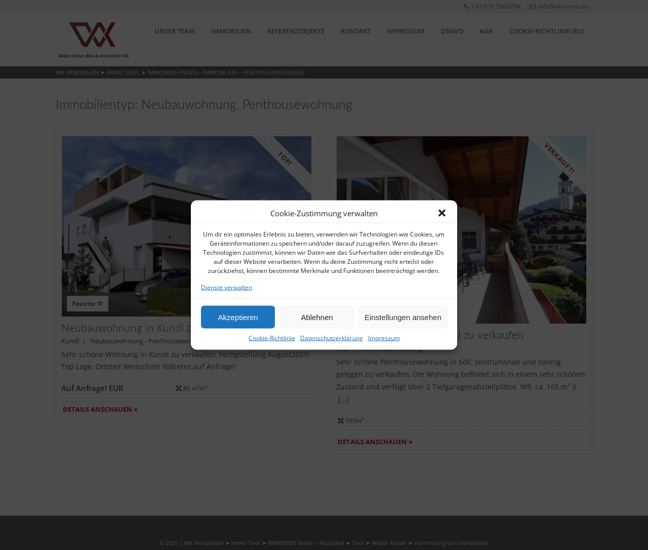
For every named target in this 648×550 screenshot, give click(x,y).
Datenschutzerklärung (331, 338)
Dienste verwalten (226, 287)
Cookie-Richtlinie (272, 338)
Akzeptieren (238, 316)
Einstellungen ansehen (402, 316)
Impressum (384, 338)
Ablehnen (317, 316)
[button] (442, 213)
